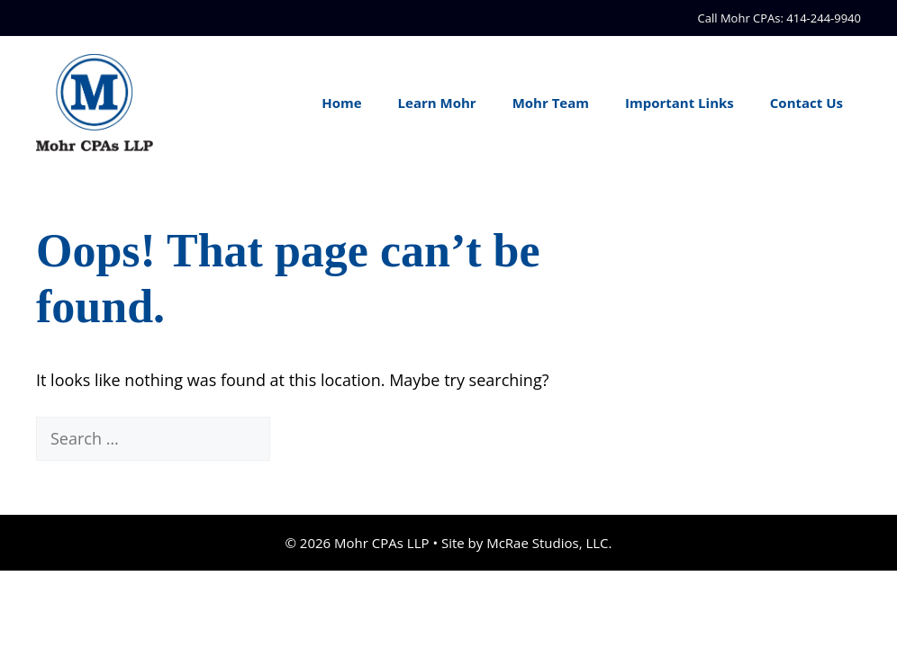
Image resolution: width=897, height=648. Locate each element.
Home (341, 103)
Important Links (679, 103)
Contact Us (806, 103)
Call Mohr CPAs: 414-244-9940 (779, 18)
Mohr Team (550, 103)
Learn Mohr (437, 103)
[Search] (302, 439)
